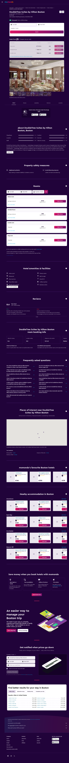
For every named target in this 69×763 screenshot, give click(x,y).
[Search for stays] (2, 9)
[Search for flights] (2, 6)
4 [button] (16, 40)
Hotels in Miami (11, 701)
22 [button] (29, 46)
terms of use (23, 674)
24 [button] (13, 49)
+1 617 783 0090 (13, 18)
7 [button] (36, 40)
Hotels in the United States (30, 7)
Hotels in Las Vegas (41, 698)
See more (64, 498)
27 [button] (22, 49)
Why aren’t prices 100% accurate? (37, 728)
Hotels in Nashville (12, 703)
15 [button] (29, 43)
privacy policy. (30, 674)
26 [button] (19, 49)
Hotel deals (11, 7)
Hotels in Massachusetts (41, 7)
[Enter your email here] (22, 665)
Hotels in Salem (40, 707)
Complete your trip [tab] (40, 691)
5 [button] (19, 40)
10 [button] (13, 43)
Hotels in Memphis (12, 705)
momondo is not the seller (37, 723)
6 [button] (55, 36)
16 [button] (32, 43)
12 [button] (19, 43)
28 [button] (26, 49)
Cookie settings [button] (10, 255)
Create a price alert (57, 585)
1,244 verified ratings (22, 20)
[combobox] (22, 658)
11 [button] (16, 43)
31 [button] (13, 52)
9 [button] (32, 40)
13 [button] (22, 43)
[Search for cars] (2, 11)
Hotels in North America (19, 7)
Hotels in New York (12, 698)
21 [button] (36, 46)
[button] (2, 2)
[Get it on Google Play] (34, 115)
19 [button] (19, 46)
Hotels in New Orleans (41, 703)
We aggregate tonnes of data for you (37, 725)
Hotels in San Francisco (13, 707)
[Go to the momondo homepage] (9, 2)
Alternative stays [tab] (21, 691)
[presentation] (42, 114)
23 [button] (32, 46)
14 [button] (36, 43)
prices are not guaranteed (35, 719)
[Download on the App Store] (42, 115)
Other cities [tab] (11, 691)
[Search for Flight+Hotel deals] (2, 14)
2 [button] (32, 36)
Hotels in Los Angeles (41, 701)
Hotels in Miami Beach (41, 705)
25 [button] (16, 49)
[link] (21, 509)
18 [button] (16, 46)
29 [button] (29, 49)
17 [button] (13, 46)
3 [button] (13, 40)
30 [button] (32, 49)
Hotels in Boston (50, 7)
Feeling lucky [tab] (30, 691)
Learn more (39, 249)
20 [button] (22, 46)
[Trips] (2, 18)
